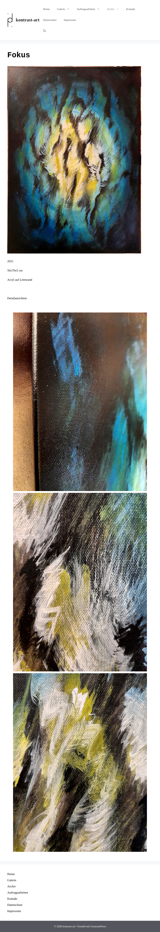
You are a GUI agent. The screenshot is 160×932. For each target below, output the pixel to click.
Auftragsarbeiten (90, 9)
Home (46, 9)
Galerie (65, 9)
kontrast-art (28, 19)
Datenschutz (50, 20)
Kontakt (130, 9)
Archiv (115, 9)
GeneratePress (98, 926)
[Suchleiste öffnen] (45, 30)
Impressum (70, 20)
